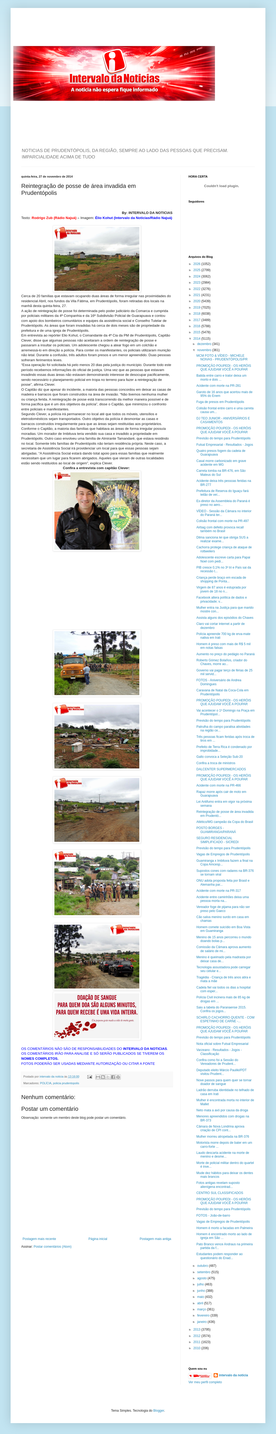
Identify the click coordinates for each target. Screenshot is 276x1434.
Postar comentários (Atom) (53, 1246)
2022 (197, 289)
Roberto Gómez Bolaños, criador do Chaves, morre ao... (221, 662)
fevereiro (203, 1315)
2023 (197, 282)
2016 (197, 326)
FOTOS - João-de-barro (213, 1215)
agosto (202, 1278)
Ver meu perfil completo (205, 1382)
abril (200, 1303)
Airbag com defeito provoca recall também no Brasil (220, 529)
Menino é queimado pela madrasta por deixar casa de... (223, 959)
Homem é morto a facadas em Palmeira (224, 1228)
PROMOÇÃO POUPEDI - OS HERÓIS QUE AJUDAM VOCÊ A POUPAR (223, 367)
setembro (204, 1272)
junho (201, 1291)
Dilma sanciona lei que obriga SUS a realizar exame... (222, 539)
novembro (204, 350)
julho (201, 1284)
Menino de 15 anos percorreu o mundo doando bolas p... (223, 939)
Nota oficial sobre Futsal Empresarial (222, 1044)
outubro (203, 1266)
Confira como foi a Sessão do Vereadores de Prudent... (217, 1062)
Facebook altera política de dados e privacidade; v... (221, 599)
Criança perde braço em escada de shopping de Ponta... (221, 579)
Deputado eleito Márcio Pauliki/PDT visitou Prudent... (221, 1072)
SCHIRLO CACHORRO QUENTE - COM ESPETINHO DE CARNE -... (225, 1019)
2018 (197, 314)
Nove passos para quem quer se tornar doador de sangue (224, 1082)
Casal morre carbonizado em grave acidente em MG (221, 462)
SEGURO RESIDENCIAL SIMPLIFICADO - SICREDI (217, 840)
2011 (197, 1342)
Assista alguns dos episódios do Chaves (224, 618)
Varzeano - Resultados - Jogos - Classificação (219, 1051)
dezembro (204, 344)
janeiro (202, 1322)
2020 (197, 301)
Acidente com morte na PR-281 (218, 386)
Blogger (158, 1410)
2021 (197, 295)
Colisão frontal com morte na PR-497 (222, 521)
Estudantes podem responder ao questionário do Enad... (219, 1256)
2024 (197, 276)
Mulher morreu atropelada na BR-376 (222, 1136)
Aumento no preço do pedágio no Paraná (225, 654)
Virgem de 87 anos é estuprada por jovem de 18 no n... (221, 589)
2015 (197, 332)
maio (201, 1297)
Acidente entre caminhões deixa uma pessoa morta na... (222, 899)
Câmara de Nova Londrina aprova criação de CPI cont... (220, 1128)
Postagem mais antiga (155, 1239)
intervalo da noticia (52, 1076)
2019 (197, 307)
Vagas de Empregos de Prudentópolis (223, 854)
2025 (197, 270)
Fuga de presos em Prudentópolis (220, 402)
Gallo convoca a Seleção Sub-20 (219, 757)
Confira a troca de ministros (215, 763)
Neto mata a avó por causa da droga (222, 1110)
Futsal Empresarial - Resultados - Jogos (224, 445)
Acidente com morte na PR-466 (218, 785)
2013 (197, 1329)
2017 (197, 320)
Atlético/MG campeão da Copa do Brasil (224, 822)
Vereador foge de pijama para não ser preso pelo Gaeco (223, 908)
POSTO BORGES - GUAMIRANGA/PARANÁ (216, 830)
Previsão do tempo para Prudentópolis (223, 438)
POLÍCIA (45, 1083)
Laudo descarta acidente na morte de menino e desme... (222, 1154)
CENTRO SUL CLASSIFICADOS (219, 1193)
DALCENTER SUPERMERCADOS (221, 769)
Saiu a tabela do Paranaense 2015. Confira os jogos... (221, 1009)
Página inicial (97, 1239)
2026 (197, 264)
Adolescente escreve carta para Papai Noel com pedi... (223, 559)
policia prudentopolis (66, 1083)
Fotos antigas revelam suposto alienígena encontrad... (218, 1184)
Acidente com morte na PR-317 (218, 891)
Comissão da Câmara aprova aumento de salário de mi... (223, 949)
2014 (197, 338)
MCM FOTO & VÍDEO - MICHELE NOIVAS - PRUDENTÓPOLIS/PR (222, 357)
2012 (197, 1336)
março (202, 1309)
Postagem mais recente (39, 1239)
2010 (197, 1348)
